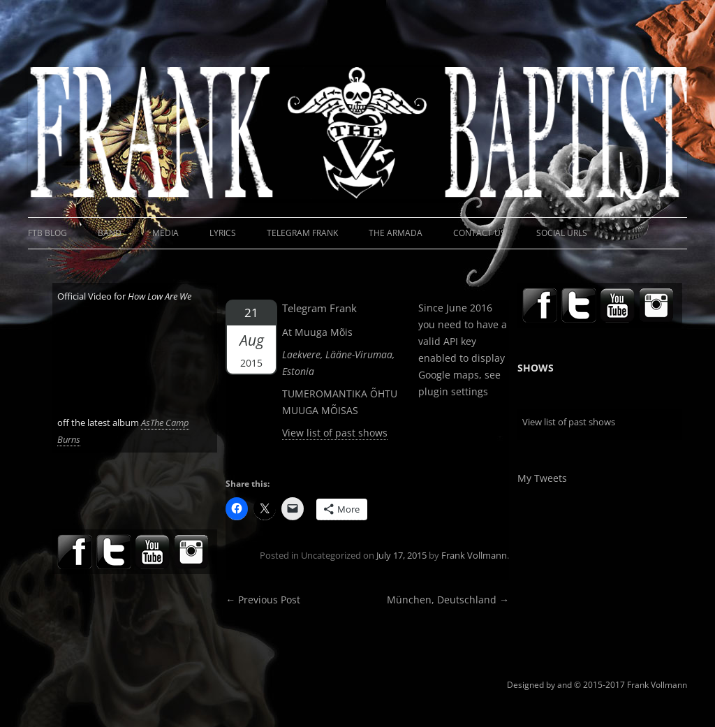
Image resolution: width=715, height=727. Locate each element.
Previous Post (263, 599)
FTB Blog (47, 233)
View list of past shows (335, 432)
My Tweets (542, 478)
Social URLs (561, 233)
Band (109, 233)
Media (165, 233)
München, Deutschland (448, 599)
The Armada (395, 233)
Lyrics (222, 233)
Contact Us (479, 233)
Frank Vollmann (474, 555)
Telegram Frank (302, 233)
